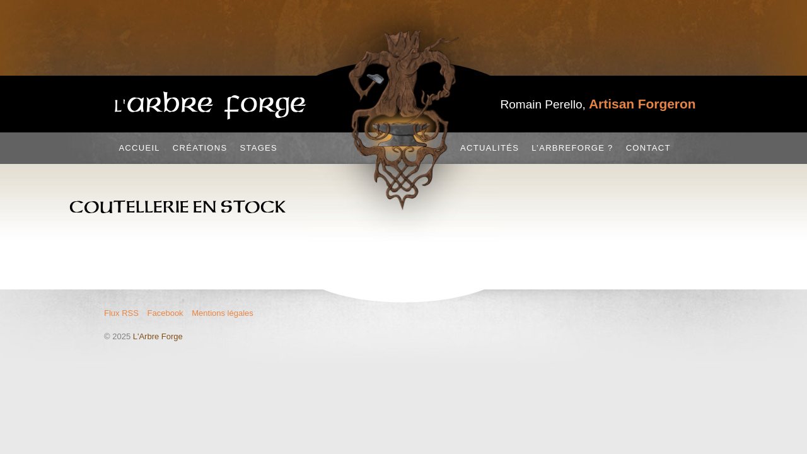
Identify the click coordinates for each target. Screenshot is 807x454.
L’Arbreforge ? (572, 148)
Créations (200, 148)
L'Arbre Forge (158, 336)
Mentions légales (222, 313)
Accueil (139, 148)
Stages (258, 148)
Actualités (489, 148)
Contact (648, 148)
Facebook (165, 313)
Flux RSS (121, 313)
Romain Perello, (598, 104)
